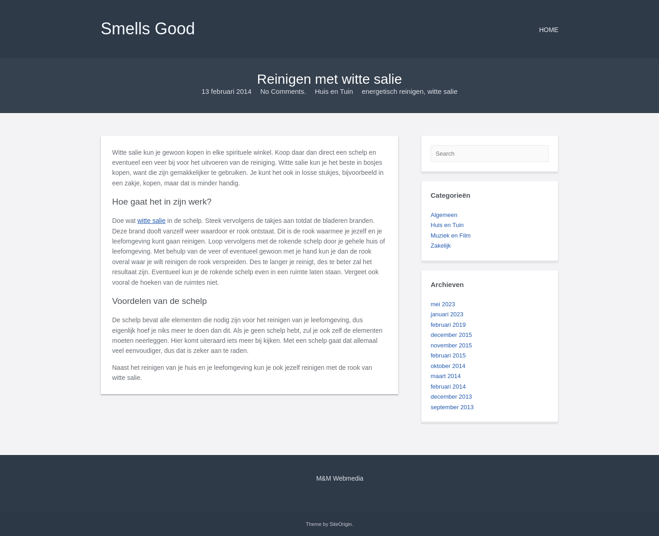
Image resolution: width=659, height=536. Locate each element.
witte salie (442, 91)
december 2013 (451, 396)
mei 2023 (443, 304)
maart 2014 (446, 376)
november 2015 (451, 345)
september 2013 (452, 407)
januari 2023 (447, 314)
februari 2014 (448, 386)
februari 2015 (448, 355)
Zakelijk (441, 245)
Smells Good (148, 28)
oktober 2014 (448, 366)
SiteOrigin (340, 524)
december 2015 (451, 334)
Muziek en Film (450, 235)
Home (548, 29)
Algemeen (444, 214)
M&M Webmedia (339, 478)
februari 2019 (448, 324)
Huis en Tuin (334, 91)
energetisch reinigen (392, 91)
